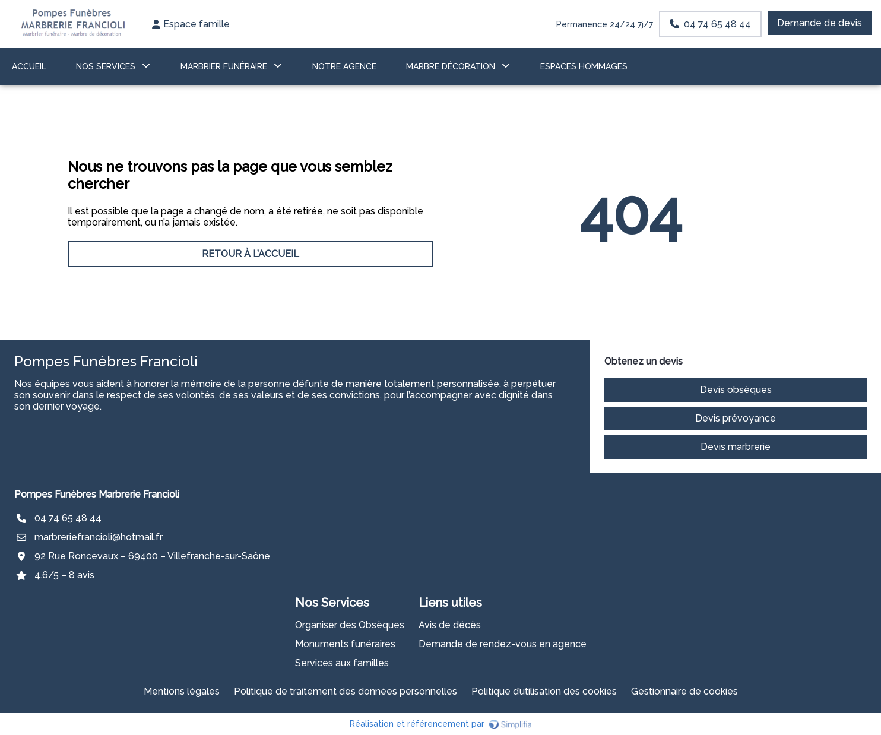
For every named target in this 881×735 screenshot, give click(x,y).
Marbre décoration (450, 66)
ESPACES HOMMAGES (584, 66)
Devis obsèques (736, 389)
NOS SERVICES (105, 66)
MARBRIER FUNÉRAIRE (223, 66)
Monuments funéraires (345, 644)
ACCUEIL (29, 66)
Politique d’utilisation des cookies (544, 691)
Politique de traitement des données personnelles (345, 691)
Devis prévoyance (735, 418)
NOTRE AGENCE (344, 66)
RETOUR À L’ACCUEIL (250, 253)
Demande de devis (819, 22)
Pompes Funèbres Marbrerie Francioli (96, 494)
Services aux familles (342, 663)
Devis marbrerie (736, 446)
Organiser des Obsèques (349, 625)
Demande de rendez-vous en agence (503, 644)
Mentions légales (182, 691)
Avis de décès (450, 625)
